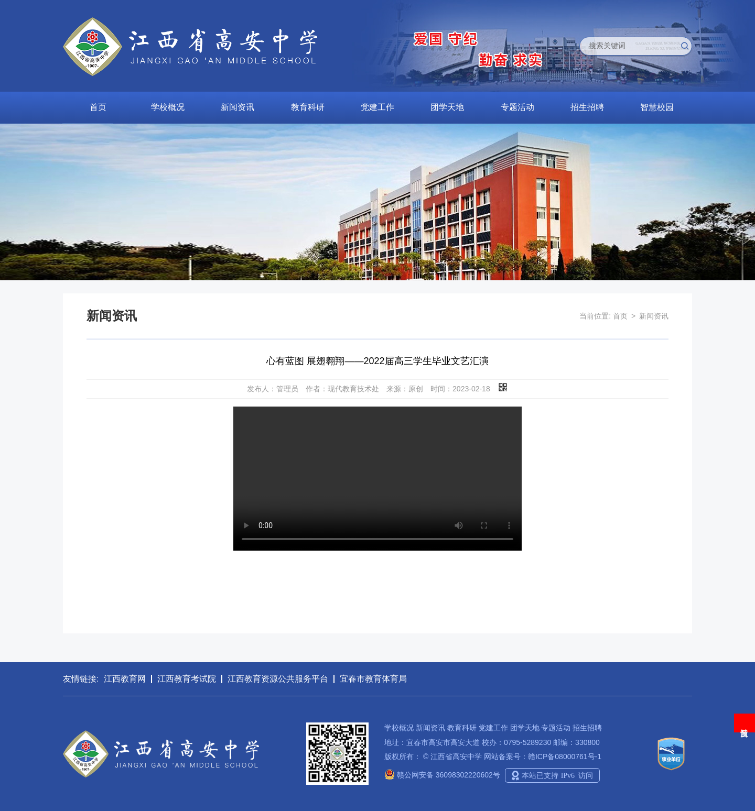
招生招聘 (587, 107)
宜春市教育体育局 (373, 678)
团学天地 (447, 107)
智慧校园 (657, 107)
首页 (98, 107)
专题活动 (517, 107)
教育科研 (308, 107)
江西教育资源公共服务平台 (278, 678)
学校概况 (168, 107)
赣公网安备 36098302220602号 (442, 775)
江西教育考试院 (186, 678)
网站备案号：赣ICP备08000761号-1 (542, 756)
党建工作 (377, 107)
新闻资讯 (237, 107)
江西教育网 (125, 678)
